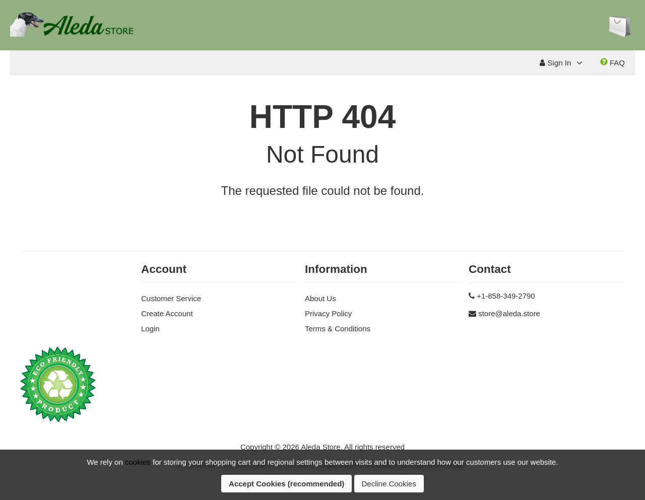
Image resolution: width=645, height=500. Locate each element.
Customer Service (171, 298)
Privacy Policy (328, 313)
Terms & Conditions (337, 328)
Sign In (555, 62)
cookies (138, 462)
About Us (320, 298)
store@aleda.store (509, 313)
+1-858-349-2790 (506, 296)
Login (150, 328)
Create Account (167, 313)
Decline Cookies (389, 483)
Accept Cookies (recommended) (286, 483)
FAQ (612, 62)
